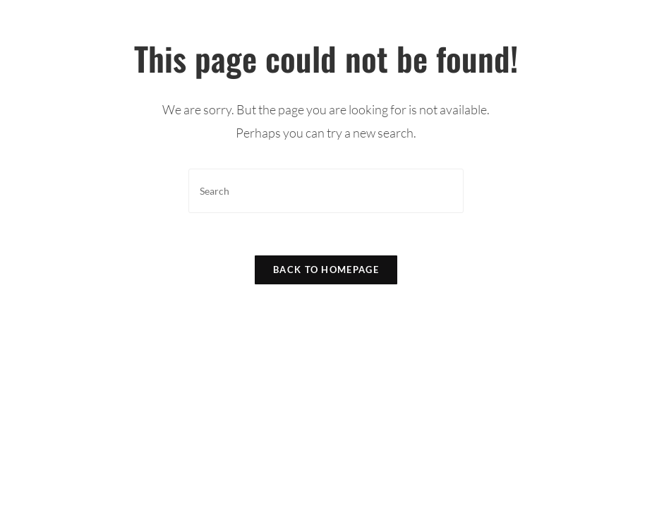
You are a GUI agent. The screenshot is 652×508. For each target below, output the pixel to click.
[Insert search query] (326, 191)
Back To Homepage (326, 269)
